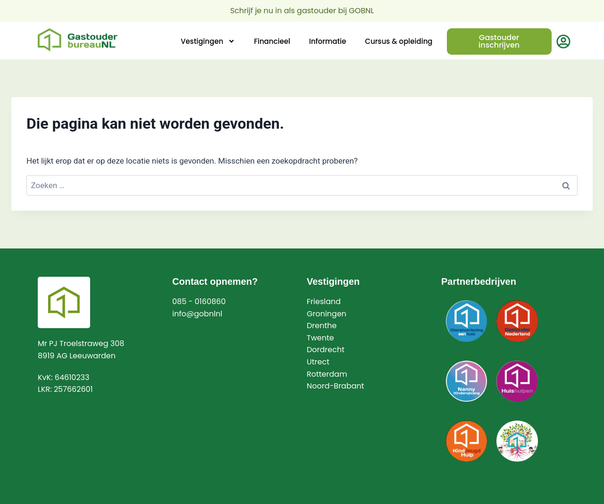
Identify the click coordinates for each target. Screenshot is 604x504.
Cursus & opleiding (399, 41)
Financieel (272, 41)
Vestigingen (208, 41)
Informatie (327, 41)
